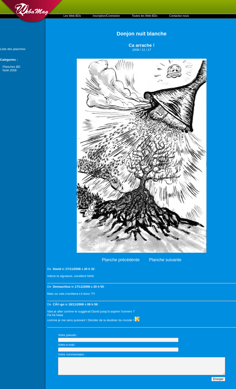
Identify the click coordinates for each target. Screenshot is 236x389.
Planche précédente (120, 259)
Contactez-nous (179, 15)
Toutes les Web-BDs (144, 15)
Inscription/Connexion (106, 15)
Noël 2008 (10, 70)
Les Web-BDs (72, 15)
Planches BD (11, 66)
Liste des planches (12, 49)
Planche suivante (165, 259)
